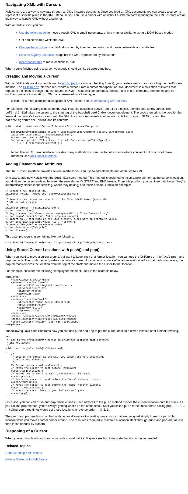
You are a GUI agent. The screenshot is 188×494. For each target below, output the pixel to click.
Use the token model (32, 32)
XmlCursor (31, 87)
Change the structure (33, 47)
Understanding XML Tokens (108, 101)
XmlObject (70, 83)
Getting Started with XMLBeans (26, 489)
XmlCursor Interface (43, 159)
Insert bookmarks (30, 62)
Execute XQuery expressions (38, 55)
